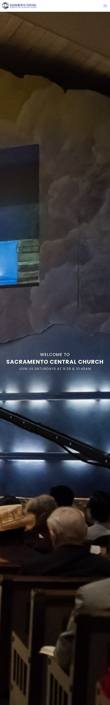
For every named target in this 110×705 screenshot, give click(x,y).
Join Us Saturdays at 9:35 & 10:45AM (55, 368)
